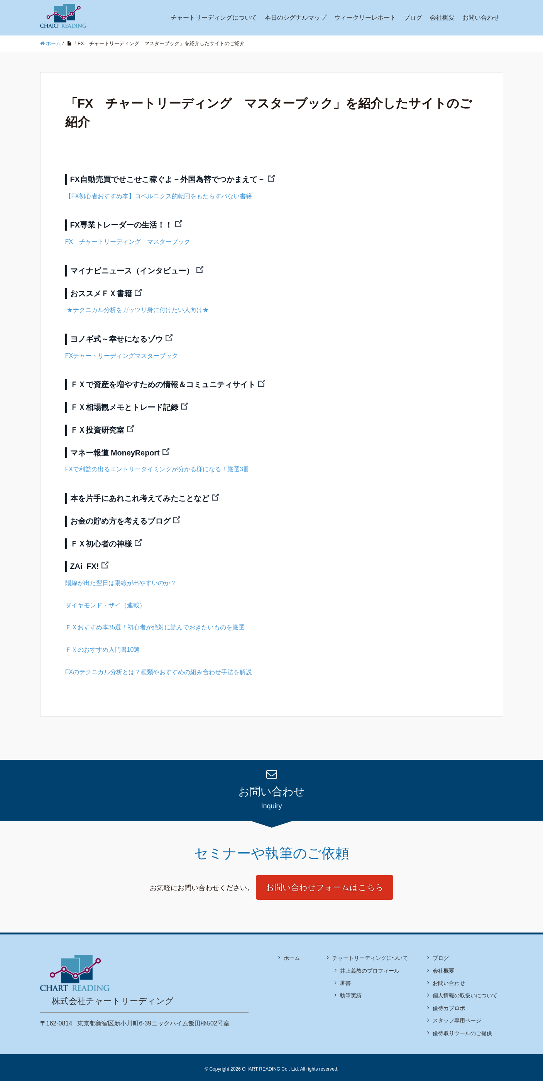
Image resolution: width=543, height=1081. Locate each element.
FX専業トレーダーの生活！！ (121, 225)
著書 (345, 979)
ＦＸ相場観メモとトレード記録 (124, 405)
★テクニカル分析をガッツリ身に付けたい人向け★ (137, 308)
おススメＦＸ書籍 (101, 292)
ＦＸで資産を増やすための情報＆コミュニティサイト (162, 383)
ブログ (413, 17)
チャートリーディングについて (214, 17)
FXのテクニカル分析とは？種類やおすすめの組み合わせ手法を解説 (158, 667)
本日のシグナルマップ (295, 17)
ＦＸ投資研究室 (97, 427)
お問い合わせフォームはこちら (324, 884)
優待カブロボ (449, 1005)
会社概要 (442, 17)
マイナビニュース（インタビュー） (132, 270)
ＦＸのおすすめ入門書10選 (102, 646)
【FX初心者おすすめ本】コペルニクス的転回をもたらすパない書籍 (158, 195)
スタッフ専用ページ (457, 1017)
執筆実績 (351, 992)
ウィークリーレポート (365, 17)
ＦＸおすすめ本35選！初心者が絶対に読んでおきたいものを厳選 (155, 623)
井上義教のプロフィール (369, 967)
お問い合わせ (480, 17)
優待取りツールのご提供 (462, 1029)
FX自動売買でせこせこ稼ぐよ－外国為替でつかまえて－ (168, 179)
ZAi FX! (85, 562)
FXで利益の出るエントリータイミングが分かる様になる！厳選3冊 (157, 466)
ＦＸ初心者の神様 (101, 540)
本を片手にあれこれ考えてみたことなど (139, 495)
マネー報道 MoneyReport (115, 450)
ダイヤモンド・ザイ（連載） (105, 601)
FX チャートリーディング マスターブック (127, 241)
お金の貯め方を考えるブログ (120, 518)
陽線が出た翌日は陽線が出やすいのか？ (120, 579)
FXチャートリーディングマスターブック (121, 354)
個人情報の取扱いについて (465, 992)
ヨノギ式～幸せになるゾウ (116, 338)
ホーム (292, 954)
